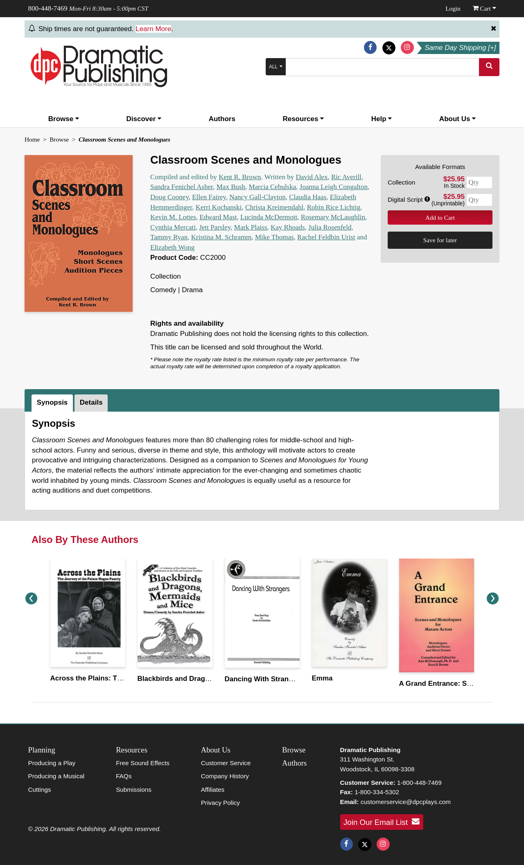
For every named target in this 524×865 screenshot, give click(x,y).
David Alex (312, 177)
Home (32, 139)
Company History (225, 776)
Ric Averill (346, 177)
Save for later (440, 240)
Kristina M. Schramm (221, 237)
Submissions (133, 789)
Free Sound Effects (142, 762)
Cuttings (39, 789)
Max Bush (231, 187)
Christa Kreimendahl (274, 207)
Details (91, 402)
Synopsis (52, 402)
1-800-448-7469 (419, 782)
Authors (222, 119)
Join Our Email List (381, 821)
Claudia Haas (307, 197)
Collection (401, 182)
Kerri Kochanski (219, 207)
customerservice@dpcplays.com (406, 801)
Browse (63, 119)
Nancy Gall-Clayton (257, 197)
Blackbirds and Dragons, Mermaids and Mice (212, 679)
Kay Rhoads (288, 227)
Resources (303, 119)
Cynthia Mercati (173, 227)
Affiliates (213, 789)
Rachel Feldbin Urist (326, 237)
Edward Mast (218, 217)
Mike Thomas (274, 237)
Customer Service (226, 762)
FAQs (123, 776)
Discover (144, 119)
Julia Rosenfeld (329, 227)
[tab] (53, 403)
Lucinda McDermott (268, 217)
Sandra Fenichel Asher (181, 187)
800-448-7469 (48, 8)
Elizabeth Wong (172, 247)
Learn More (153, 29)
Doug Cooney (169, 197)
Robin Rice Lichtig (333, 207)
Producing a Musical (56, 776)
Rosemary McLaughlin (333, 217)
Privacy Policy (220, 802)
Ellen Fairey (209, 197)
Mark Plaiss (250, 227)
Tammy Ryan (168, 237)
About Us (457, 119)
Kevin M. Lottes (173, 217)
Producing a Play (52, 762)
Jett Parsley (214, 227)
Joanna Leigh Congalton (334, 187)
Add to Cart (440, 217)
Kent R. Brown (240, 177)
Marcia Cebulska (272, 187)
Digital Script (409, 199)
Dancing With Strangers (264, 679)
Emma (322, 678)
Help (381, 119)
